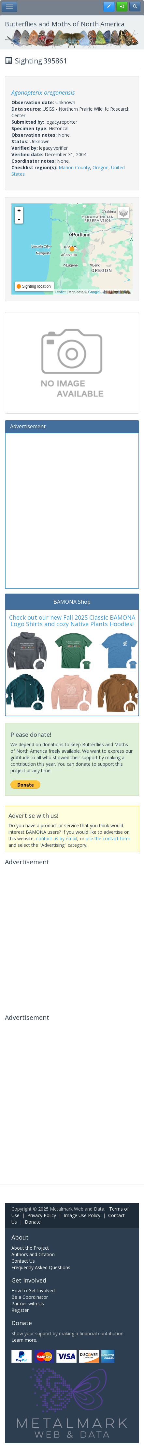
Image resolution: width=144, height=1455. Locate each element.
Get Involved (28, 1280)
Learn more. (24, 1340)
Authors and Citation (33, 1254)
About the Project (30, 1248)
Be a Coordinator (29, 1297)
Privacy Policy (41, 1215)
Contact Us (23, 1261)
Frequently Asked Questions (40, 1267)
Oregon (100, 167)
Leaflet (60, 292)
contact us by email (56, 838)
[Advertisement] (72, 510)
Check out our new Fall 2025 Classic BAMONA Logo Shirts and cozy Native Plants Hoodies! (72, 620)
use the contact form (108, 838)
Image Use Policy (82, 1215)
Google (93, 292)
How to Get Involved (33, 1290)
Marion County (74, 167)
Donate (33, 1222)
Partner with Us (27, 1303)
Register (20, 1310)
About (20, 1237)
